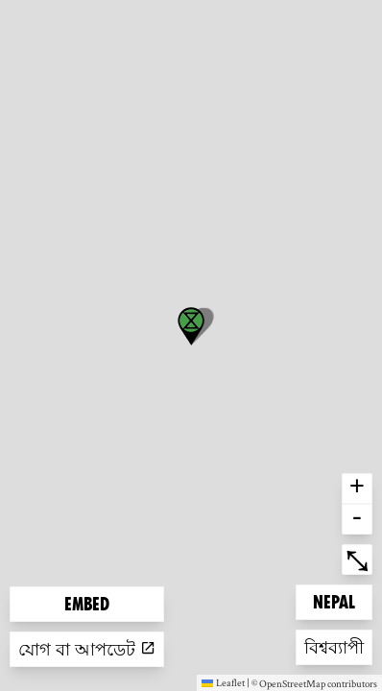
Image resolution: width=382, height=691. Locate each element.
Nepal (342, 600)
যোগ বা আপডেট (86, 649)
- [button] (357, 519)
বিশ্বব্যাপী (335, 645)
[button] (191, 326)
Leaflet (223, 682)
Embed (86, 604)
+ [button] (357, 488)
